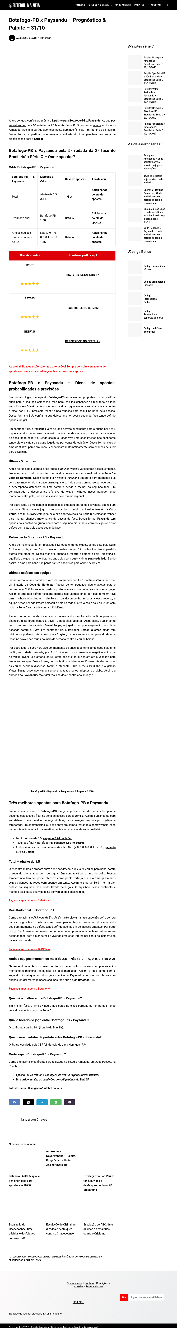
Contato (89, 1279)
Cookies (78, 1283)
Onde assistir (123, 5)
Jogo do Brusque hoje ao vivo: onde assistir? (153, 179)
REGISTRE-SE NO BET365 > (83, 308)
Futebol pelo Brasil (39, 1253)
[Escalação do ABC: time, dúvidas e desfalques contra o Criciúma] (99, 1204)
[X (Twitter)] (28, 1102)
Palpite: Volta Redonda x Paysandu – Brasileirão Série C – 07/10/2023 (155, 96)
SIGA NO (78, 1299)
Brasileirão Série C (62, 1253)
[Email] (69, 1102)
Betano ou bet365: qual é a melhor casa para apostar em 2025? (24, 1177)
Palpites (141, 5)
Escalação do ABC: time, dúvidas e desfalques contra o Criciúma (98, 1225)
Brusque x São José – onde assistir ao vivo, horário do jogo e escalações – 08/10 (154, 215)
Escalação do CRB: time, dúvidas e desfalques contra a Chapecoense (61, 1225)
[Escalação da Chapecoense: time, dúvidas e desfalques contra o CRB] (25, 1204)
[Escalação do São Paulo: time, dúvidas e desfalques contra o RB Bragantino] (99, 1156)
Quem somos (74, 1279)
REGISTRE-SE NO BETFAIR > (82, 341)
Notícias (80, 5)
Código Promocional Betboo (150, 299)
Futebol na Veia (17, 1253)
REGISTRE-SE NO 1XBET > (82, 274)
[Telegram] (42, 1102)
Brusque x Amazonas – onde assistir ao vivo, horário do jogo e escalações (153, 162)
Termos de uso (94, 1283)
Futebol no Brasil (101, 5)
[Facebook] (14, 1102)
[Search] (167, 5)
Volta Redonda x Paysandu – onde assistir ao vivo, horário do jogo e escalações (153, 235)
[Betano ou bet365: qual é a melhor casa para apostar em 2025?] (25, 1156)
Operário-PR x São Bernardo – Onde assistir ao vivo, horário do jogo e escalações (153, 196)
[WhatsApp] (56, 1102)
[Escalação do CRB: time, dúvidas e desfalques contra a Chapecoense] (62, 1204)
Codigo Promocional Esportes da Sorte (153, 314)
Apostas (156, 5)
